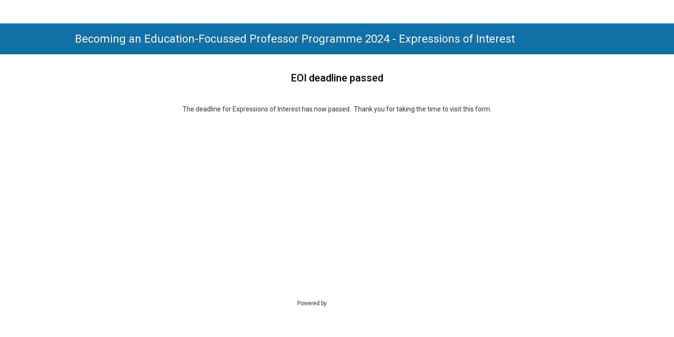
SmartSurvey (353, 303)
